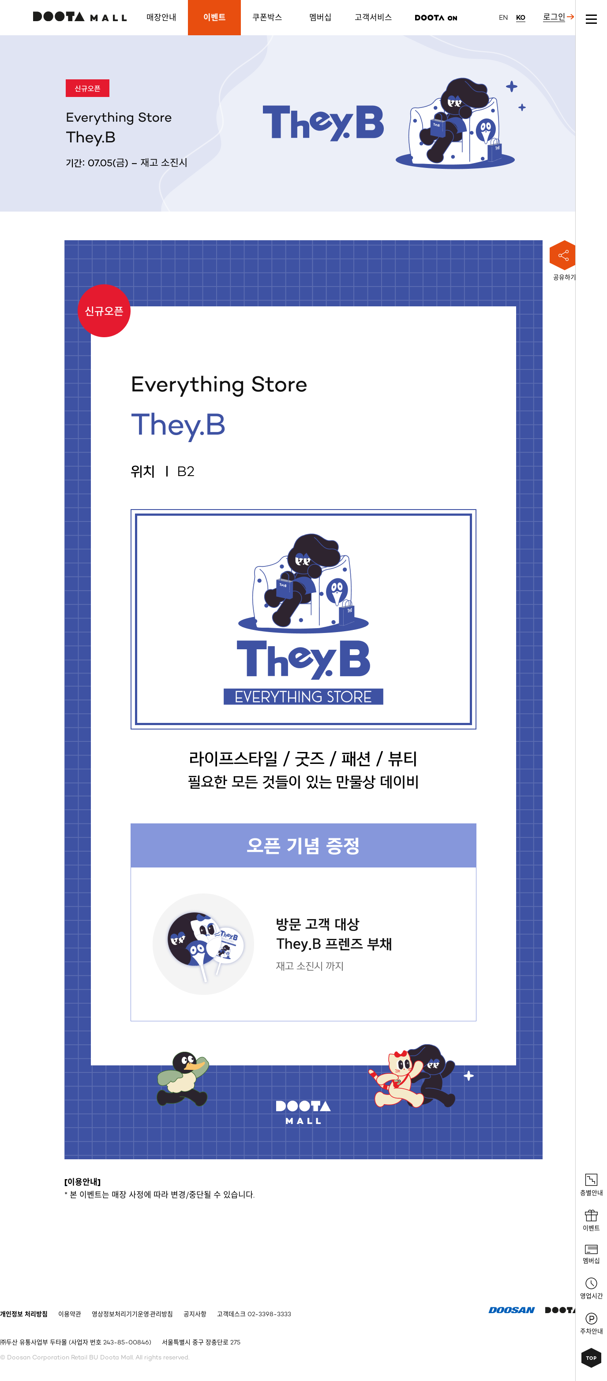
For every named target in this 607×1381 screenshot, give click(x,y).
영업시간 (591, 1288)
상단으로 (591, 1358)
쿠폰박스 (267, 17)
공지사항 (195, 1314)
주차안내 (591, 1324)
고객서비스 (373, 17)
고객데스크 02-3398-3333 (254, 1314)
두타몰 (80, 16)
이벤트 (214, 17)
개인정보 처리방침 (24, 1314)
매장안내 (161, 17)
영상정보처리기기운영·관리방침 (132, 1314)
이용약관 (69, 1314)
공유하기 (565, 260)
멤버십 (320, 17)
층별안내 (591, 1185)
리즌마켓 (436, 17)
